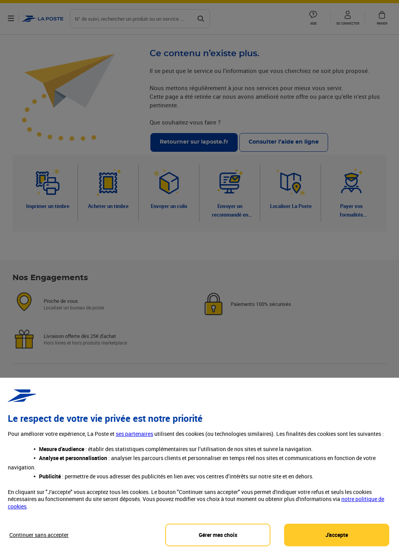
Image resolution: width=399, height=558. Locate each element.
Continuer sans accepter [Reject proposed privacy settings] (39, 541)
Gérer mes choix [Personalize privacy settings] (218, 541)
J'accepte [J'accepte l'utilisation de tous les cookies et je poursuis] (336, 541)
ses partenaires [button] (134, 440)
